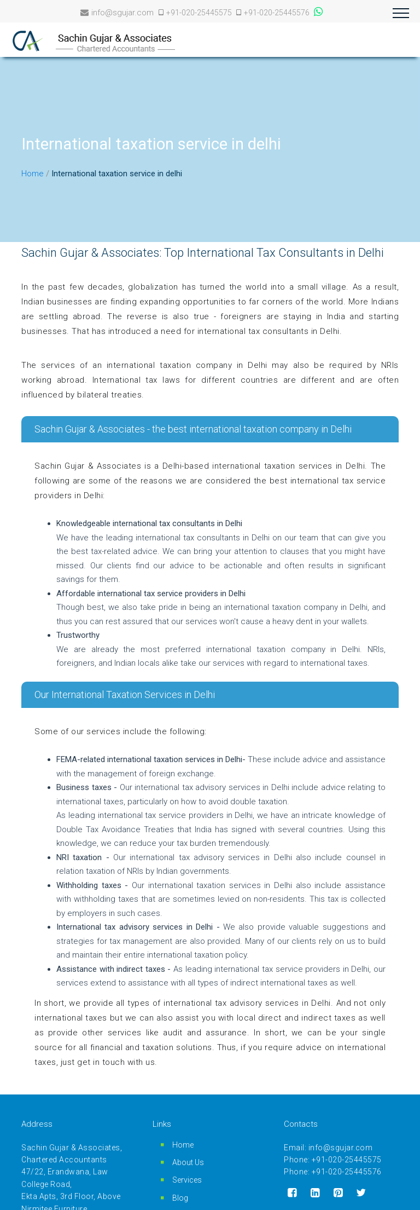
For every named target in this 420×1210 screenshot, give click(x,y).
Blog (180, 1198)
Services (187, 1180)
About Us (188, 1162)
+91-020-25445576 (273, 12)
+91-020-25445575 (196, 12)
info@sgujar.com (117, 13)
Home (32, 173)
